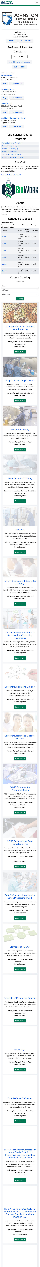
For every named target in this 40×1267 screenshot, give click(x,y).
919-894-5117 (17, 83)
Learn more (20, 352)
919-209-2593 (19, 67)
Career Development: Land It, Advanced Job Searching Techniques (20, 635)
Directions (11, 41)
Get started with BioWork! (11, 175)
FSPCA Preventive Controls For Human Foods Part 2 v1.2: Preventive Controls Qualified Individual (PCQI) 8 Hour (20, 1153)
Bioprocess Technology (9, 151)
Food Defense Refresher (20, 1098)
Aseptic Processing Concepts (20, 380)
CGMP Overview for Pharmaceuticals (20, 788)
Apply (21, 299)
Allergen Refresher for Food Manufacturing (20, 328)
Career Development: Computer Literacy (20, 582)
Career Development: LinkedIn (20, 686)
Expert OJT (20, 1049)
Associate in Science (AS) (10, 149)
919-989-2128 (17, 98)
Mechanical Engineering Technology (13, 157)
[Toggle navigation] (36, 2)
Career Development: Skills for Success (20, 737)
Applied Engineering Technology (12, 143)
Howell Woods (6, 104)
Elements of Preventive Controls (20, 998)
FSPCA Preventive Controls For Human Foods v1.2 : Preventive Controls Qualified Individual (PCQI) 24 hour (20, 1212)
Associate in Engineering (9, 146)
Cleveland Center (7, 89)
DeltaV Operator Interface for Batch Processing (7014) (20, 896)
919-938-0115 (17, 112)
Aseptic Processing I (20, 429)
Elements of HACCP (20, 946)
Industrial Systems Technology (11, 154)
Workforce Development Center (13, 118)
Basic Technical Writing (20, 478)
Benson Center (6, 75)
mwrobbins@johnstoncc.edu (19, 62)
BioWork (4, 236)
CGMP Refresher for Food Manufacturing (20, 842)
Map (4, 83)
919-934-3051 (26, 41)
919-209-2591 (17, 126)
